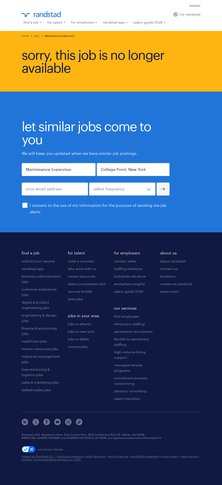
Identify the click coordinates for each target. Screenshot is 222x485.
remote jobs (78, 346)
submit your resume (38, 261)
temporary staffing (129, 324)
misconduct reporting (70, 456)
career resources (81, 276)
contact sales (125, 261)
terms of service (118, 456)
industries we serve (130, 276)
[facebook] (46, 424)
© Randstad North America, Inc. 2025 (57, 459)
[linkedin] (25, 424)
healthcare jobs (34, 341)
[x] (36, 424)
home (25, 35)
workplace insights (129, 284)
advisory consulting (130, 391)
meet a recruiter (81, 261)
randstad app (115, 22)
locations (194, 5)
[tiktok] (79, 424)
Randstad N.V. (45, 456)
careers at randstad (176, 284)
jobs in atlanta (79, 324)
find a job (32, 22)
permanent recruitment (133, 331)
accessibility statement (145, 456)
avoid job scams (95, 456)
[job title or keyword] (59, 169)
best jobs (75, 299)
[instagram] (68, 424)
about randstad (173, 261)
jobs (36, 35)
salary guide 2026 (149, 22)
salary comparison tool (87, 284)
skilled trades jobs (36, 390)
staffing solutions (128, 269)
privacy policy (169, 456)
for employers (84, 22)
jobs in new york (81, 331)
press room (169, 291)
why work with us (82, 269)
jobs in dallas (78, 339)
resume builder (80, 291)
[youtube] (57, 424)
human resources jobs (40, 349)
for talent (56, 22)
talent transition (127, 398)
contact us (169, 269)
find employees (126, 316)
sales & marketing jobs (40, 382)
